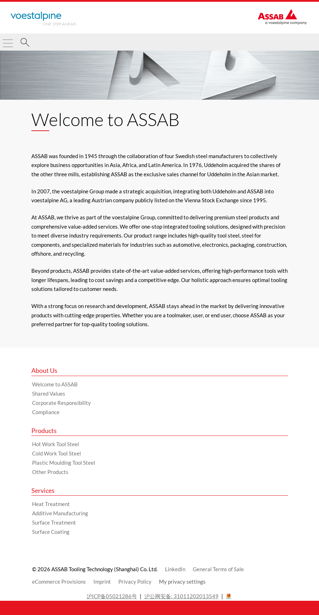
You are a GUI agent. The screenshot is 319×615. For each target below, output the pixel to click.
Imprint (102, 581)
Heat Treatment (51, 504)
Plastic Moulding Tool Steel (63, 462)
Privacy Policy (134, 581)
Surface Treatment (54, 522)
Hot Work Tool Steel (55, 444)
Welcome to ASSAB (55, 384)
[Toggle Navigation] (8, 40)
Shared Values (48, 393)
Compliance (46, 412)
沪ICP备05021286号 (112, 596)
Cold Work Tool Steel (56, 453)
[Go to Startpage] (43, 18)
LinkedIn (175, 569)
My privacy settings (182, 581)
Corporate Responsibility (61, 403)
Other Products (50, 472)
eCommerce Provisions (59, 581)
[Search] (25, 43)
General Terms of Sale (218, 569)
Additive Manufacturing (60, 513)
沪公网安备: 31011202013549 (181, 596)
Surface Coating (51, 531)
